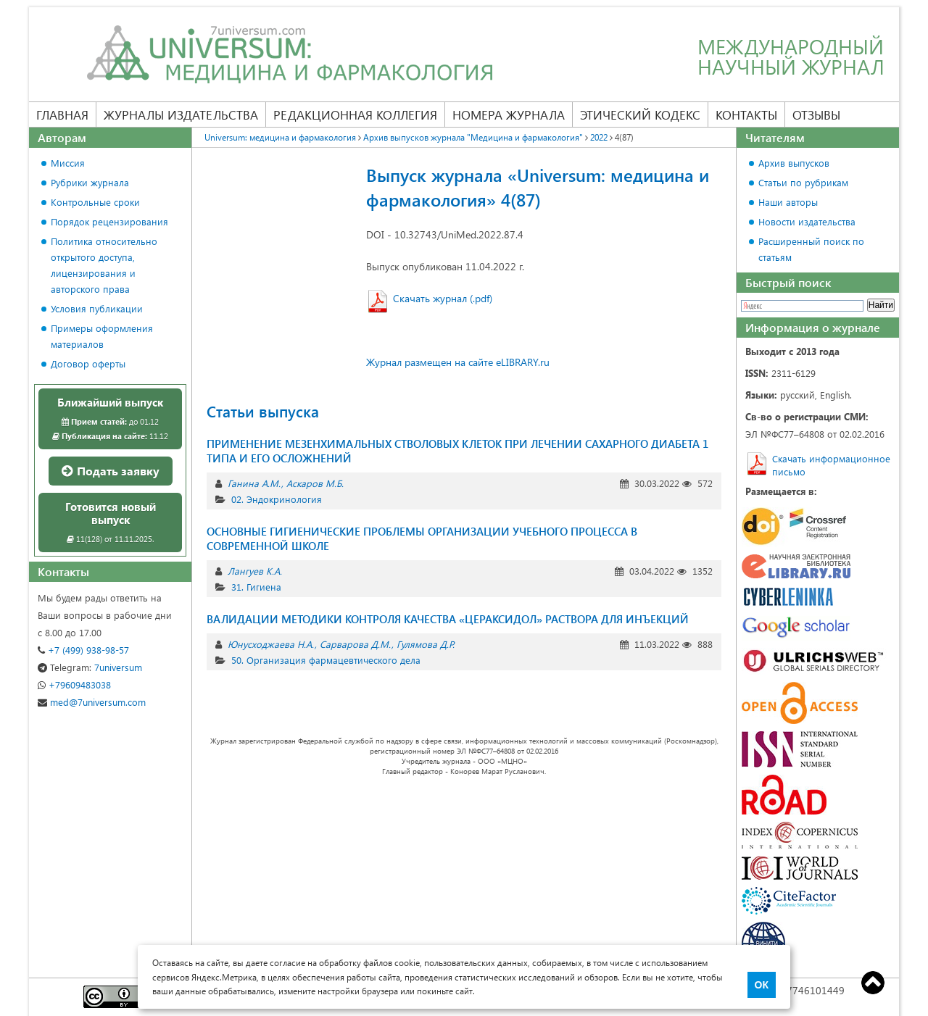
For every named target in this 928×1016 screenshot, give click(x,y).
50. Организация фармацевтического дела (325, 660)
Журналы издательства (181, 114)
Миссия (68, 163)
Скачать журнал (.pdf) (442, 298)
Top (872, 982)
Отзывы (816, 114)
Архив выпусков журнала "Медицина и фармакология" (473, 137)
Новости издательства (807, 221)
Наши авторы (788, 202)
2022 (599, 137)
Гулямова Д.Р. (426, 644)
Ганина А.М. (254, 483)
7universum (90, 667)
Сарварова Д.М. (355, 644)
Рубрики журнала (90, 182)
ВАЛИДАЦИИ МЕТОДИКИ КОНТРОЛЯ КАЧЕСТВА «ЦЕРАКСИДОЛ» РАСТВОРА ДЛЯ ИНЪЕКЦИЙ (448, 619)
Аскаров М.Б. (315, 483)
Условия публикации (97, 308)
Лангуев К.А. (255, 571)
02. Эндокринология (276, 499)
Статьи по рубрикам (803, 182)
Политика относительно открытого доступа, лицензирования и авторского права (104, 265)
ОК (761, 985)
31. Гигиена (256, 586)
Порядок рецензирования (109, 221)
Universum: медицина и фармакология (280, 137)
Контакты (746, 114)
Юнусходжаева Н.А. (271, 644)
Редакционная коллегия (355, 114)
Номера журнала (508, 114)
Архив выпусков (793, 163)
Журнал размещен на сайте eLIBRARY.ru (458, 362)
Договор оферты (88, 363)
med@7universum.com (92, 702)
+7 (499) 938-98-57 (83, 650)
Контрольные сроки (95, 202)
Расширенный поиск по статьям (811, 249)
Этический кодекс (640, 114)
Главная (62, 114)
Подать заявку (111, 470)
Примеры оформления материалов (102, 336)
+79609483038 (74, 684)
